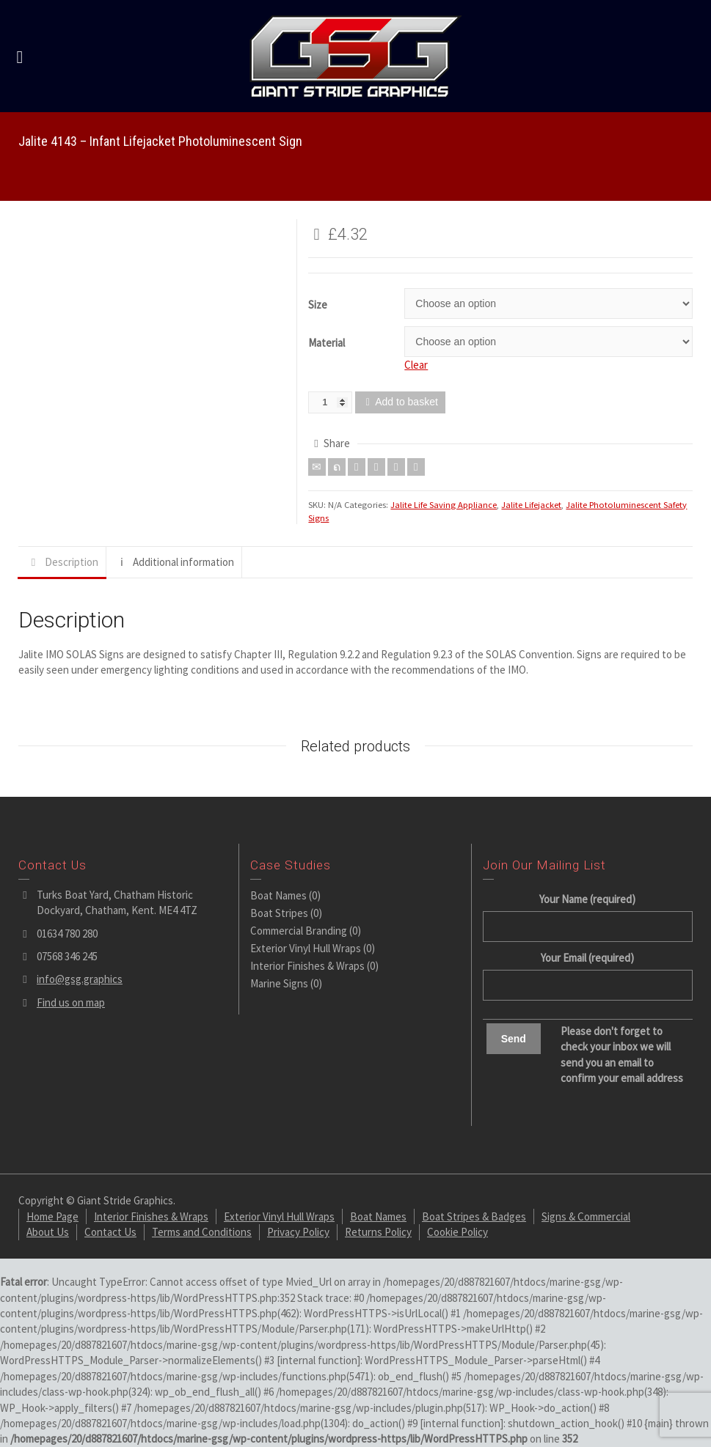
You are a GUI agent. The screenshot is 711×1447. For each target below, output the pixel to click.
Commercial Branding (298, 931)
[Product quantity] (330, 402)
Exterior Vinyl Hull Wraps (305, 948)
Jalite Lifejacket (531, 504)
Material (326, 343)
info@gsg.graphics (80, 979)
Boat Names (278, 895)
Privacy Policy (298, 1232)
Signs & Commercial (586, 1216)
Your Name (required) (588, 912)
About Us (47, 1232)
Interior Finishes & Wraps (307, 966)
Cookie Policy (457, 1232)
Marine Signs (279, 983)
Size (317, 305)
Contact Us (110, 1232)
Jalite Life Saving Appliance (443, 504)
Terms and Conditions (202, 1232)
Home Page (52, 1216)
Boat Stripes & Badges (474, 1216)
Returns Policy (378, 1232)
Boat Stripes (279, 913)
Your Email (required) (588, 971)
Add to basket (406, 402)
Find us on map (71, 1002)
